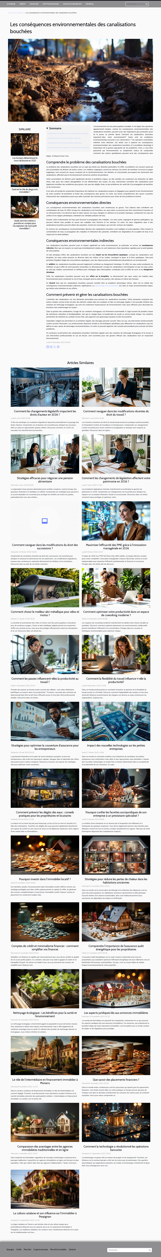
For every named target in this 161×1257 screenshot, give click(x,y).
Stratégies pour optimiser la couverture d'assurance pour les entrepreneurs (45, 747)
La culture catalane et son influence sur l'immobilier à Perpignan (45, 1215)
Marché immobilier (72, 4)
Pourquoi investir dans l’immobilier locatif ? (45, 879)
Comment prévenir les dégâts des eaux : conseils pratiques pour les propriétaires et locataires (45, 814)
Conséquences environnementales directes (64, 138)
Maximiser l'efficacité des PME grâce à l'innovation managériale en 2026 (116, 546)
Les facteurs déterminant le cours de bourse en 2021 (24, 159)
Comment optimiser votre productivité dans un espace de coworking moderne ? (116, 613)
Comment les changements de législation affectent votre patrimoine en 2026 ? (116, 479)
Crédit (22, 4)
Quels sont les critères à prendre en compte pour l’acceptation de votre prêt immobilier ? (25, 224)
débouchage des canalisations (107, 285)
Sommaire (55, 128)
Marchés (34, 4)
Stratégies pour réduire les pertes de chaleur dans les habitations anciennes (116, 880)
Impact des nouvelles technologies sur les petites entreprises (116, 747)
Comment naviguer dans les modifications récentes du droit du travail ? (116, 413)
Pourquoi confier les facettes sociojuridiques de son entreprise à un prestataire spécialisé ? (116, 814)
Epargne (11, 4)
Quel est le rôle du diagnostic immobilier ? (25, 190)
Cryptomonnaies (50, 4)
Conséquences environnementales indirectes (64, 143)
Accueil (11, 13)
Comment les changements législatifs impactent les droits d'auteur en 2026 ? (45, 413)
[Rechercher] (137, 4)
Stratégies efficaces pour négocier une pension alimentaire (45, 479)
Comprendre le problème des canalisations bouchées (67, 133)
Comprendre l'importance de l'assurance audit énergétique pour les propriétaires (116, 947)
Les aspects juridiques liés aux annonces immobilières (116, 1012)
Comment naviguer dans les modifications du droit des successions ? (45, 546)
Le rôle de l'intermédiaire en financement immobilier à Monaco (45, 1081)
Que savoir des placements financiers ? (116, 1079)
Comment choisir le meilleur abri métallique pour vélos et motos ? (45, 613)
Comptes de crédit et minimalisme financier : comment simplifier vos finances (44, 947)
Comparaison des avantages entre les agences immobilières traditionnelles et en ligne (45, 1148)
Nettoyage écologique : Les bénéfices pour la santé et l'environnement (45, 1014)
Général (90, 4)
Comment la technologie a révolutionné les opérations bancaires (116, 1148)
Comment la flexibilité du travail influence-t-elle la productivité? (116, 680)
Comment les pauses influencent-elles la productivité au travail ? (45, 680)
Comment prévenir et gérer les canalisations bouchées (68, 147)
